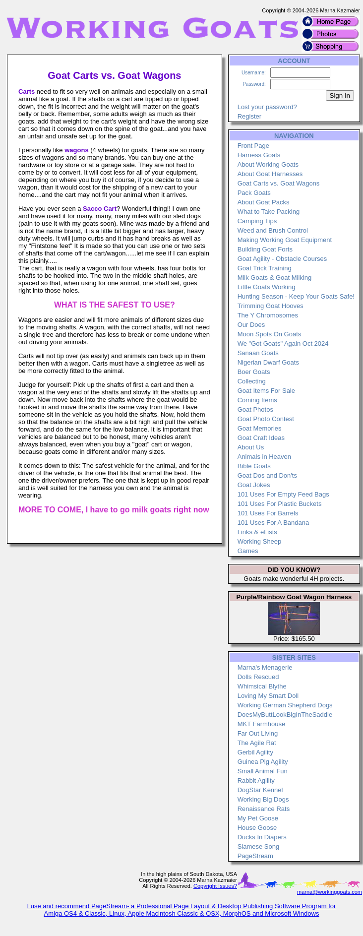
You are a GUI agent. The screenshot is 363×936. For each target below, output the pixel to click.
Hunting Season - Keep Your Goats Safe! (296, 296)
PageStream (255, 856)
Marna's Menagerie (265, 667)
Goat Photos (255, 409)
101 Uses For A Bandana (273, 522)
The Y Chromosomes (268, 315)
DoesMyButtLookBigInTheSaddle (285, 714)
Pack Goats (254, 192)
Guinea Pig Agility (263, 761)
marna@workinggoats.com (329, 892)
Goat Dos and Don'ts (267, 475)
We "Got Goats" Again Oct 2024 (283, 343)
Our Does (251, 324)
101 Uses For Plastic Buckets (280, 503)
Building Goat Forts (265, 249)
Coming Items (257, 400)
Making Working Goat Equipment (285, 240)
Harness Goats (259, 155)
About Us (251, 447)
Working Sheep (260, 541)
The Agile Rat (257, 743)
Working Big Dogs (263, 799)
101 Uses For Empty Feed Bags (283, 494)
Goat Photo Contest (266, 419)
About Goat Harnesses (270, 174)
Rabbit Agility (256, 780)
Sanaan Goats (258, 353)
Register (249, 116)
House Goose (257, 827)
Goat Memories (260, 428)
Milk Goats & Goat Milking (275, 277)
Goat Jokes (254, 485)
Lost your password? (267, 107)
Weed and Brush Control (273, 230)
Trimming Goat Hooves (270, 306)
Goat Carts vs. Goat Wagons (279, 183)
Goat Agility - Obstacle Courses (282, 258)
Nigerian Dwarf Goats (268, 362)
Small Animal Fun (263, 771)
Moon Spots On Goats (270, 334)
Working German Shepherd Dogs (285, 705)
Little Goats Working (267, 287)
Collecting (252, 381)
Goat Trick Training (265, 268)
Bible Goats (254, 466)
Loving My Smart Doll (268, 695)
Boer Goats (254, 371)
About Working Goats (268, 164)
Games (248, 551)
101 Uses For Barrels (268, 513)
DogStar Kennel (260, 790)
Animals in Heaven (264, 456)
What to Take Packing (269, 211)
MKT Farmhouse (262, 724)
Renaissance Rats (264, 808)
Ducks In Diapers (262, 837)
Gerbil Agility (255, 752)
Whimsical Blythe (262, 686)
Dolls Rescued (258, 677)
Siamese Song (259, 846)
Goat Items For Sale (266, 390)
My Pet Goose (258, 818)
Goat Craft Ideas (261, 437)
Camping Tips (257, 221)
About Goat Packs (264, 202)
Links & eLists (257, 532)
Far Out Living (258, 733)
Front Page (253, 145)
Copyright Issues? (215, 886)
